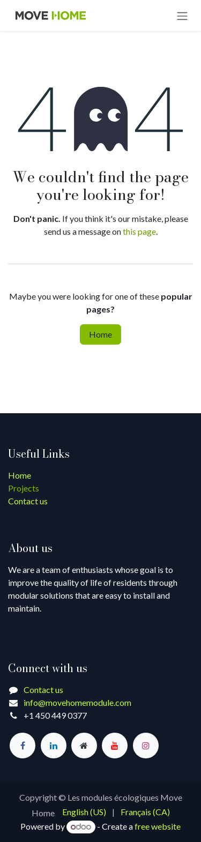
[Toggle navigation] (182, 15)
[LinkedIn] (53, 745)
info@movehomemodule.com (77, 702)
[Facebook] (22, 745)
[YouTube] (115, 745)
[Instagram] (146, 745)
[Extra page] (84, 745)
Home (100, 334)
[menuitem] (84, 812)
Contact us (28, 501)
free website (158, 826)
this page (139, 231)
